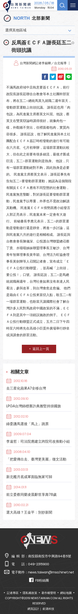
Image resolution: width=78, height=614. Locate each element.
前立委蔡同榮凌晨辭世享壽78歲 (31, 494)
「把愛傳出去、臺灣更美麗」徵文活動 (36, 459)
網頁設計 (33, 609)
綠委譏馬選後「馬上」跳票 (27, 423)
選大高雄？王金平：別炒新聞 (29, 512)
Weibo (61, 77)
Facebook (45, 77)
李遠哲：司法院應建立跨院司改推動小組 (38, 441)
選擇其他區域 (15, 30)
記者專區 (13, 593)
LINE (69, 77)
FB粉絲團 (39, 580)
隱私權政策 (30, 593)
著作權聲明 (48, 593)
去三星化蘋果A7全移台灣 (26, 388)
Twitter (53, 77)
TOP (72, 598)
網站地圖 (66, 593)
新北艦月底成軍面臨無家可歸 (29, 476)
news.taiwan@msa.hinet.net (51, 572)
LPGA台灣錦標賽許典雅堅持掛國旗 (33, 406)
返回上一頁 (40, 348)
